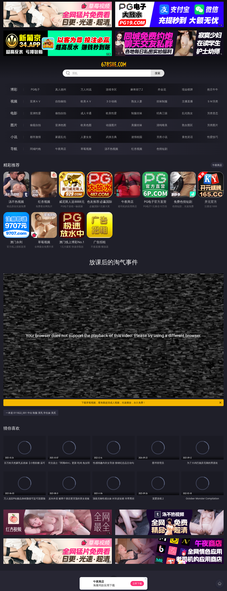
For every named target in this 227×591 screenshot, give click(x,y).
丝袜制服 (162, 101)
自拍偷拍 (60, 101)
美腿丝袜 (136, 125)
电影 (14, 113)
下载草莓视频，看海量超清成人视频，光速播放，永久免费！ (151, 403)
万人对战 (86, 89)
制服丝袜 (136, 113)
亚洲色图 (60, 125)
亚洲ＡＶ (35, 101)
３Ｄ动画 (111, 101)
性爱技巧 (212, 137)
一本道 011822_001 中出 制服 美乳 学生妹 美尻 (31, 412)
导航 (14, 148)
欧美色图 (86, 125)
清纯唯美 (162, 125)
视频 (14, 101)
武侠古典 (111, 137)
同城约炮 (35, 149)
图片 (14, 125)
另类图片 (212, 125)
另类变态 (212, 113)
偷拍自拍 (60, 113)
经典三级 (162, 113)
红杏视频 (136, 149)
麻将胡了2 (136, 89)
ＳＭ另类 (212, 101)
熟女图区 (187, 125)
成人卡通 (86, 113)
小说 (14, 137)
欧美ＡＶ (86, 101)
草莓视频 (86, 149)
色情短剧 (162, 149)
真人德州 (60, 89)
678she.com (113, 64)
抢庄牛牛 (212, 89)
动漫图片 (111, 125)
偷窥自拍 (35, 125)
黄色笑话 (187, 137)
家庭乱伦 (60, 137)
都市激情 (35, 137)
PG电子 (35, 89)
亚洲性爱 (35, 113)
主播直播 (187, 101)
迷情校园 (136, 137)
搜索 (157, 73)
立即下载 (137, 583)
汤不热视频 (111, 149)
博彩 (14, 89)
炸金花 (162, 89)
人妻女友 (86, 137)
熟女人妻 (136, 101)
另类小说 (162, 137)
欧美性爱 (111, 113)
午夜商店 (60, 149)
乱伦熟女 (187, 113)
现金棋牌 (187, 89)
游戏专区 (111, 89)
